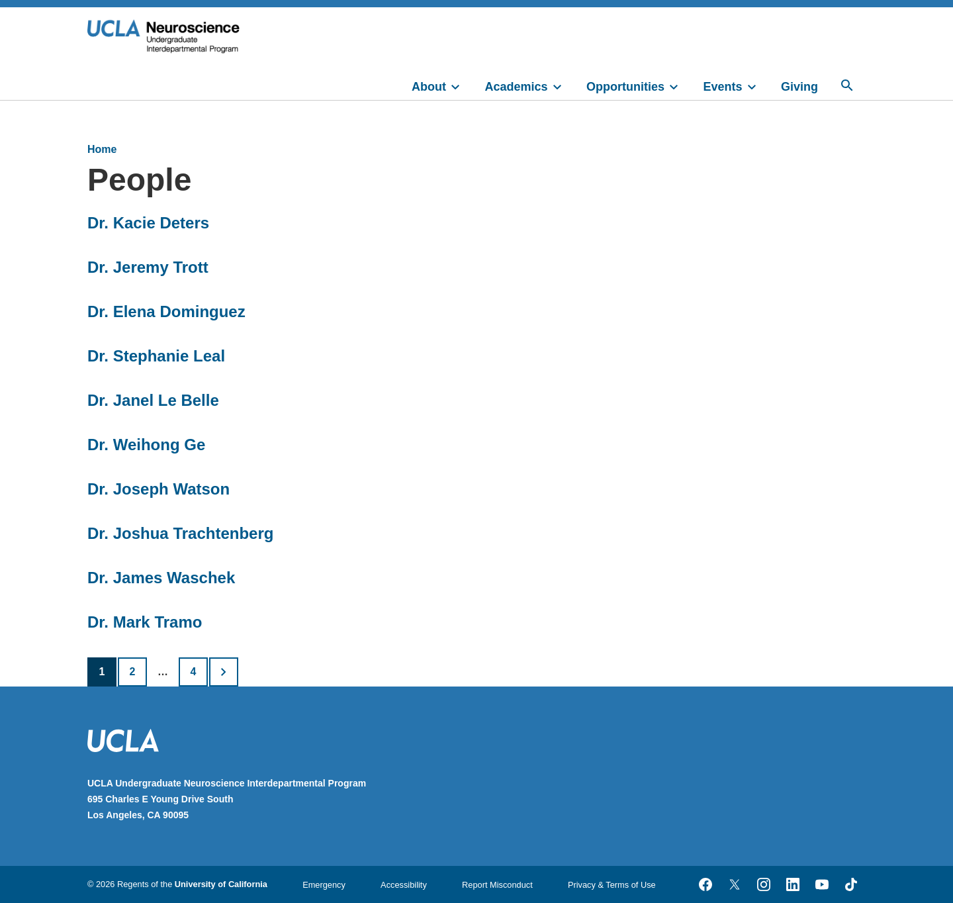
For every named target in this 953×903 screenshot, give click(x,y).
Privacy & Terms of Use (612, 885)
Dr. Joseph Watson (158, 489)
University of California (221, 884)
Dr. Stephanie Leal (156, 356)
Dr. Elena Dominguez (166, 311)
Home (101, 149)
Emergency (323, 885)
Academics (516, 86)
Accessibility (404, 885)
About (429, 86)
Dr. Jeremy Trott (147, 267)
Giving (799, 86)
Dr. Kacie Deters (148, 223)
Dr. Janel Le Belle (153, 400)
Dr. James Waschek (161, 578)
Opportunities (625, 86)
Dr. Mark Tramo (144, 622)
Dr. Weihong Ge (146, 444)
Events (723, 86)
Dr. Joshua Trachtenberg (180, 533)
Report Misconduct (497, 885)
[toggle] (461, 85)
